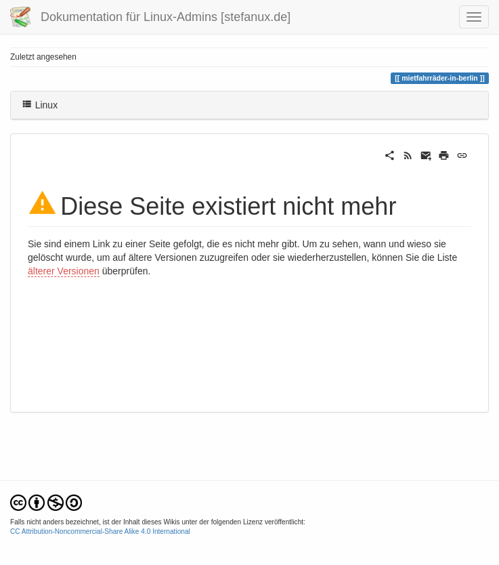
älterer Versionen (64, 271)
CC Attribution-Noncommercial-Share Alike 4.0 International (100, 531)
